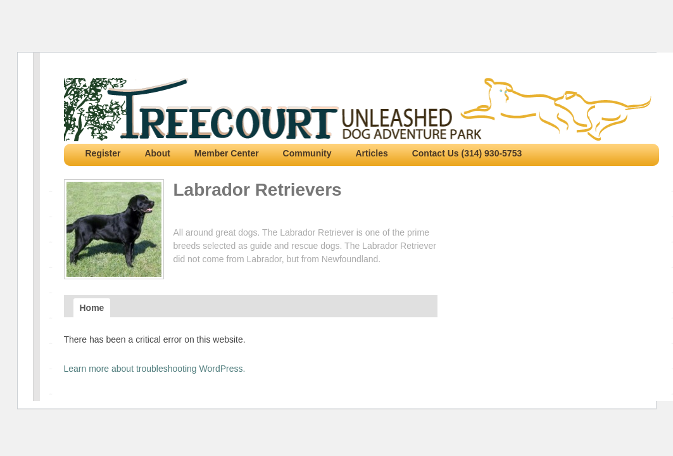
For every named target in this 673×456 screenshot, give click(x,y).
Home (92, 308)
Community (307, 153)
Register (103, 153)
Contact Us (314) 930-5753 (467, 153)
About (157, 153)
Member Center (226, 153)
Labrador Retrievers (257, 190)
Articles (371, 153)
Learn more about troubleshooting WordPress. (155, 369)
